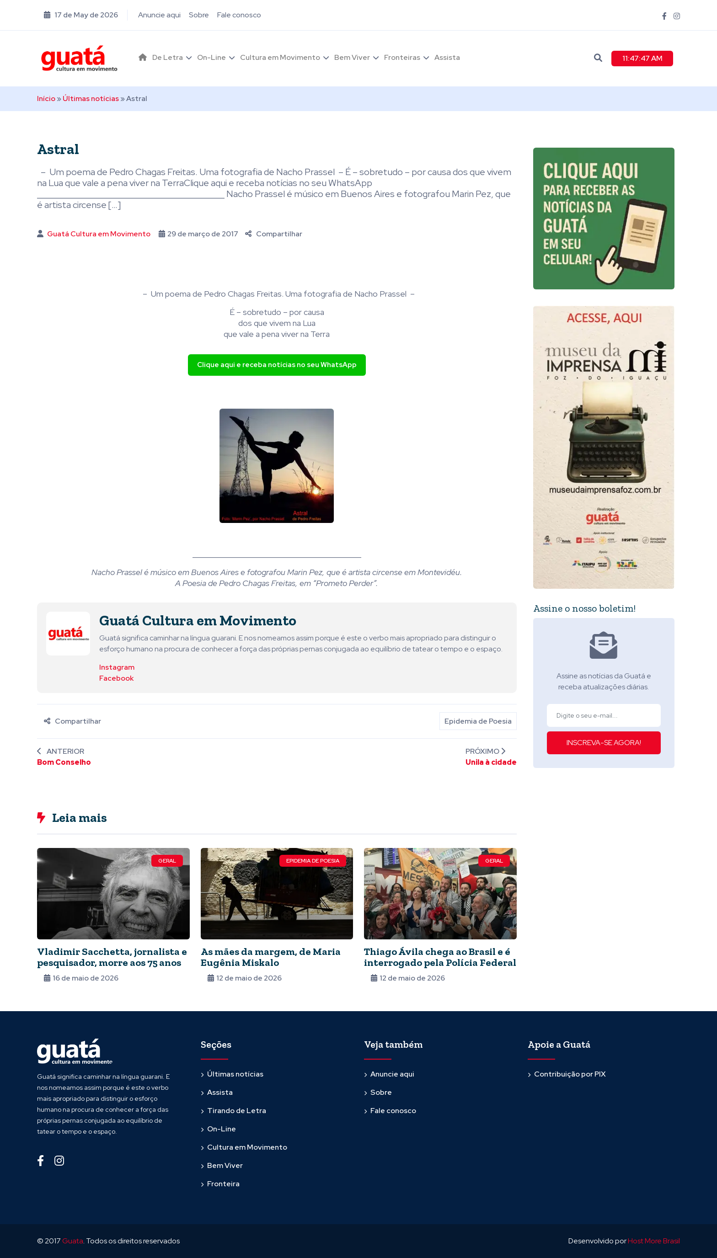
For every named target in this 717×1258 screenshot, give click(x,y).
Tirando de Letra (236, 1110)
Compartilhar (273, 234)
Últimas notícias (91, 98)
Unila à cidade (491, 762)
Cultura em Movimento (280, 57)
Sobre (199, 15)
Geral (167, 860)
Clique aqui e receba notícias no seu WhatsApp (277, 364)
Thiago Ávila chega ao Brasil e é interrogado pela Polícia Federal (440, 957)
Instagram (116, 667)
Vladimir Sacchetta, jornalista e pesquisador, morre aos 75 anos (112, 957)
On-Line (211, 57)
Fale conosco (239, 15)
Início (46, 98)
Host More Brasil (654, 1241)
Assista (447, 57)
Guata (72, 1241)
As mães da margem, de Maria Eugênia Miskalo (271, 957)
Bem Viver (352, 57)
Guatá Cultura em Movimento (98, 234)
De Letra (167, 57)
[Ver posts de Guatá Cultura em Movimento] (68, 633)
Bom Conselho (64, 762)
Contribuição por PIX (570, 1074)
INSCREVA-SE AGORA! (604, 742)
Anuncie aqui (159, 15)
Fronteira (223, 1184)
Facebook (116, 678)
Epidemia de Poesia (478, 721)
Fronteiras (402, 57)
